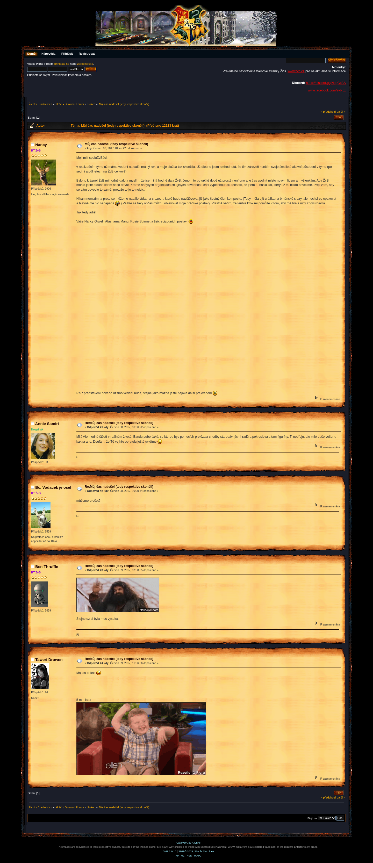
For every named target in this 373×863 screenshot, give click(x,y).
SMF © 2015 (185, 851)
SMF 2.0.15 (169, 851)
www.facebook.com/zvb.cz (327, 90)
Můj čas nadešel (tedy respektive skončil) (116, 144)
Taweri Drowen (48, 659)
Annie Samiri (47, 423)
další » (341, 111)
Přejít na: (312, 818)
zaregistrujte (85, 63)
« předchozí (328, 111)
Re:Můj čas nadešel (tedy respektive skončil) (119, 423)
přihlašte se (61, 63)
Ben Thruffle (46, 566)
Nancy (41, 144)
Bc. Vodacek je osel (53, 487)
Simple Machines (204, 851)
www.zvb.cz (296, 71)
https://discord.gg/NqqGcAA (326, 83)
